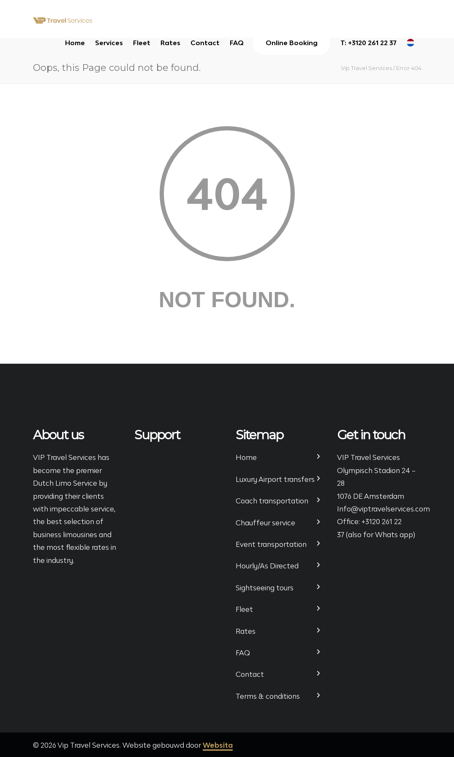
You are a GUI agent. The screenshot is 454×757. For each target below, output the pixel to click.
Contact (205, 42)
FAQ (237, 42)
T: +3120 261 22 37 (368, 42)
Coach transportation (272, 501)
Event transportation (271, 544)
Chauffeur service (265, 523)
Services (109, 42)
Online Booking (292, 42)
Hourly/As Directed (267, 566)
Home (75, 42)
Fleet (141, 42)
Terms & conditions (268, 696)
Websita (218, 745)
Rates (170, 42)
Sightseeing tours (265, 588)
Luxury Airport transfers (275, 479)
